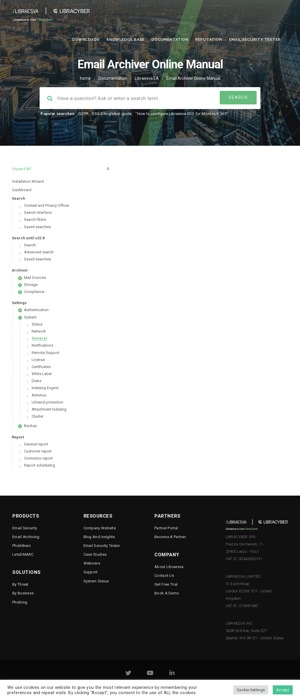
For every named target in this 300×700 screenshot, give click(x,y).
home (85, 78)
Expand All (21, 169)
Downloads (86, 39)
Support (90, 572)
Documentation (169, 39)
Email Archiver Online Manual (193, 78)
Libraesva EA (147, 78)
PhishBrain (21, 545)
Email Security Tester (255, 39)
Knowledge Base (126, 39)
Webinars (91, 563)
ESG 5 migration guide (112, 113)
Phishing (19, 602)
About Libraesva (169, 567)
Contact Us (164, 575)
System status (96, 581)
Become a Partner (170, 537)
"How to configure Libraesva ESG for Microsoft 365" (181, 113)
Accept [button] (282, 690)
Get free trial (166, 584)
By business (23, 593)
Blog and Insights (99, 537)
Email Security (24, 528)
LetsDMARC (23, 554)
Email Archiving (26, 537)
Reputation (208, 39)
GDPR (83, 113)
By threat (20, 584)
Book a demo (166, 593)
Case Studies (95, 554)
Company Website (99, 528)
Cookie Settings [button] (251, 690)
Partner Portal (166, 528)
